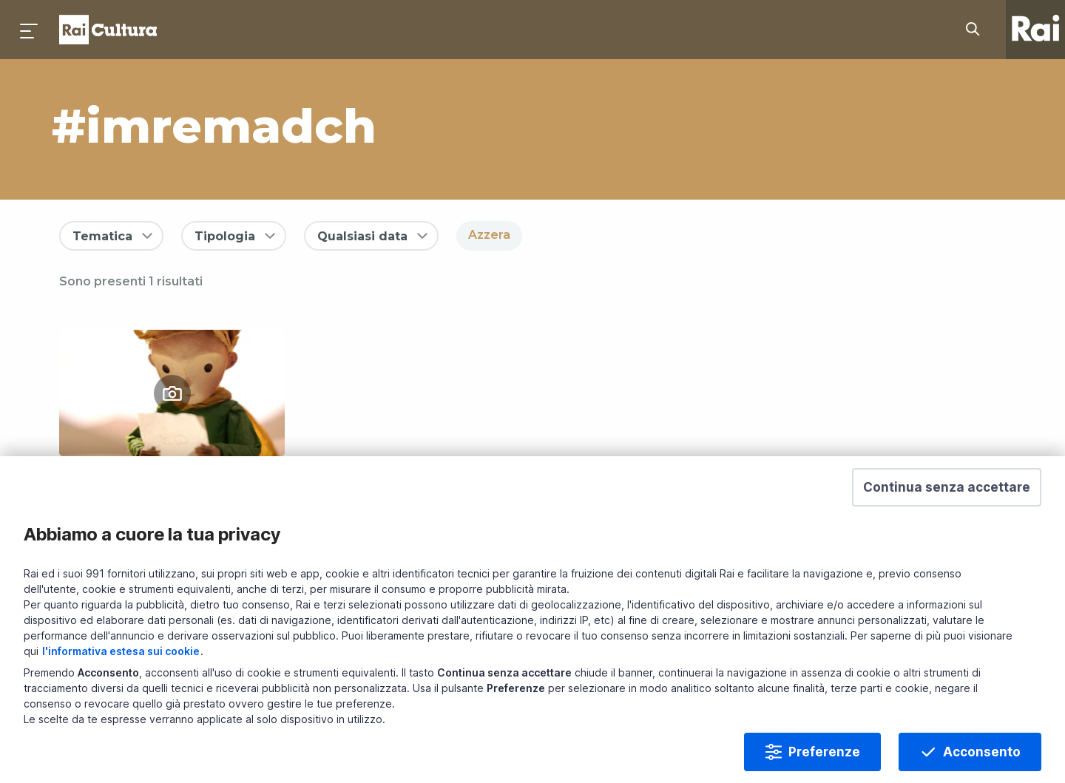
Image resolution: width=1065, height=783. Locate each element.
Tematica (102, 236)
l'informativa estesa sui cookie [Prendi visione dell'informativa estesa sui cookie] (121, 670)
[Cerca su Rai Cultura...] (977, 29)
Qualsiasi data (362, 236)
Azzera (489, 235)
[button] (946, 506)
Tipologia (225, 236)
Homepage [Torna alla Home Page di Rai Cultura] (108, 29)
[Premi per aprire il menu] (29, 29)
